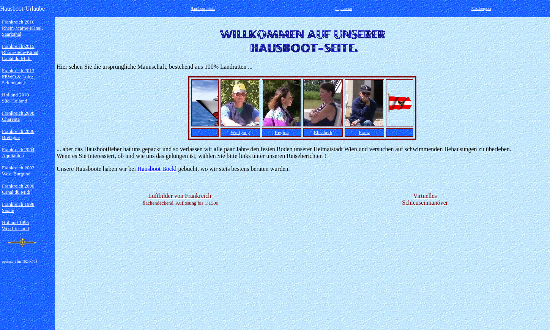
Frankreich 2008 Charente (18, 116)
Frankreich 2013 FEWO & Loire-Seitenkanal (18, 76)
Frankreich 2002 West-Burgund (18, 171)
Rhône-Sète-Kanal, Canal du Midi (20, 55)
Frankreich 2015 (18, 46)
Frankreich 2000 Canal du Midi (18, 189)
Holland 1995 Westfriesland (15, 225)
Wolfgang (240, 132)
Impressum (343, 8)
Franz (364, 132)
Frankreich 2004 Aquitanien (18, 152)
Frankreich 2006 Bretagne (18, 134)
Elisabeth (323, 132)
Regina (282, 132)
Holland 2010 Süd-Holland (15, 98)
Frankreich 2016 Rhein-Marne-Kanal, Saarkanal (22, 28)
